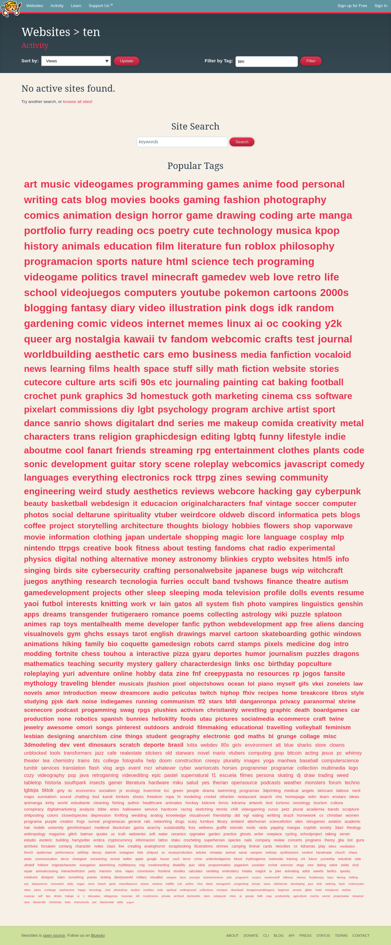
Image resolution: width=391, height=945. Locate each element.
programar (282, 768)
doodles (179, 871)
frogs (81, 821)
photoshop (120, 890)
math (228, 369)
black (209, 883)
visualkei (156, 877)
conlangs (50, 890)
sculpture (350, 809)
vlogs (300, 865)
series (191, 423)
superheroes (214, 840)
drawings (191, 634)
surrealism (47, 796)
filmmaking (212, 727)
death (302, 710)
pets (329, 515)
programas (249, 790)
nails (248, 840)
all (199, 604)
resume (351, 592)
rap (55, 624)
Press (305, 935)
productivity (282, 896)
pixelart (40, 409)
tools (55, 753)
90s (148, 382)
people (193, 790)
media (253, 355)
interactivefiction (73, 871)
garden (214, 834)
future (313, 859)
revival (114, 859)
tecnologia (138, 581)
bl (271, 736)
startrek (110, 852)
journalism (285, 653)
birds (63, 570)
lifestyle (304, 436)
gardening (49, 323)
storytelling (98, 526)
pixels (273, 644)
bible (102, 809)
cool (74, 450)
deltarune (93, 515)
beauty (36, 503)
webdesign (110, 503)
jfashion (158, 683)
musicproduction (180, 852)
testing (199, 548)
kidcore (208, 802)
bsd (96, 796)
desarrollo (39, 902)
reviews (198, 491)
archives (31, 846)
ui (78, 896)
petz (286, 809)
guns (360, 840)
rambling (212, 871)
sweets (318, 871)
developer (163, 624)
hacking (275, 491)
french (28, 852)
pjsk (57, 701)
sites (299, 821)
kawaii (139, 339)
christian (334, 815)
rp (296, 673)
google (152, 859)
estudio (30, 840)
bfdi (231, 701)
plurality (232, 760)
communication (46, 859)
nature (147, 261)
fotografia (132, 760)
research (101, 581)
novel (204, 753)
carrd (226, 644)
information (69, 537)
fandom (189, 339)
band (221, 581)
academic (352, 821)
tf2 (201, 701)
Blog (279, 935)
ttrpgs (69, 548)
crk (303, 859)
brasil (175, 745)
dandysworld (123, 877)
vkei (317, 683)
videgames (111, 896)
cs (295, 846)
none (64, 719)
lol (251, 683)
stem (207, 896)
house (164, 859)
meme (134, 624)
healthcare (152, 802)
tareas (145, 883)
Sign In (381, 5)
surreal (94, 821)
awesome (60, 727)
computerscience (340, 760)
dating (321, 865)
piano (265, 683)
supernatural (194, 775)
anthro (189, 883)
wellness (206, 828)
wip (298, 570)
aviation (334, 821)
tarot (139, 634)
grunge (287, 736)
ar (240, 896)
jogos (311, 673)
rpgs (144, 710)
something (76, 877)
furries (172, 581)
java (84, 775)
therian (220, 782)
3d (131, 396)
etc (165, 382)
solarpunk (220, 896)
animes (35, 624)
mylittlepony (127, 865)
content (307, 852)
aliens (325, 624)
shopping (201, 537)
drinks (57, 896)
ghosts (245, 834)
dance (37, 423)
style (357, 693)
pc (339, 753)
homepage (295, 796)
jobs (229, 877)
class (111, 846)
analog (156, 815)
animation (87, 215)
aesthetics (155, 491)
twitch (208, 693)
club (107, 890)
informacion (145, 840)
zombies (148, 890)
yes (205, 782)
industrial (344, 859)
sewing (261, 477)
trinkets (122, 796)
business (214, 354)
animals (81, 246)
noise (89, 701)
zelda (345, 865)
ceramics (178, 834)
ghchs (94, 634)
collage (310, 736)
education (128, 246)
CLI (266, 935)
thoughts (183, 526)
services (50, 768)
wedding (139, 815)
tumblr (31, 768)
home (289, 693)
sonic (36, 464)
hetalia (247, 871)
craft (319, 719)
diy (127, 409)
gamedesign (171, 644)
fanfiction (290, 355)
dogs (262, 307)
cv (321, 815)
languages (46, 477)
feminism (338, 727)
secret (326, 896)
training (292, 859)
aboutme (43, 450)
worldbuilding (57, 354)
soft (152, 834)
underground (188, 890)
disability (179, 865)
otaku (175, 840)
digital (66, 559)
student (156, 736)
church (340, 852)
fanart (99, 450)
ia (270, 871)
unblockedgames (218, 859)
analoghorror (154, 846)
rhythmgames (255, 859)
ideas (354, 796)
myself (286, 683)
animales (174, 802)
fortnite (66, 653)
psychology (183, 409)
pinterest (128, 727)
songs (104, 727)
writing (41, 199)
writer (259, 834)
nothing (94, 559)
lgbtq (245, 436)
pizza (181, 653)
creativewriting (158, 865)
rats (147, 821)
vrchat (272, 865)
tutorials (236, 828)
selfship (83, 852)
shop (302, 526)
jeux (310, 883)
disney (96, 852)
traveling (74, 683)
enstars (339, 796)
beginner (283, 890)
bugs (279, 570)
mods (250, 828)
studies (135, 890)
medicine (301, 644)
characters (47, 436)
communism (178, 701)
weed (343, 775)
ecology (133, 790)
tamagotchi (223, 883)
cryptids (310, 828)
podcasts (270, 782)
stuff (182, 369)
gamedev (224, 277)
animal (231, 852)
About (232, 935)
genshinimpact (79, 828)
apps (31, 614)
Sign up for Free (352, 5)
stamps (249, 644)
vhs (279, 796)
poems (193, 614)
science (210, 261)
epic (156, 775)
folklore (43, 865)
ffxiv (249, 693)
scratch (129, 745)
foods (188, 719)
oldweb (232, 515)
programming (170, 184)
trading (326, 775)
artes (114, 809)
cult (179, 883)
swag (127, 710)
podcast (67, 710)
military (141, 877)
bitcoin (294, 753)
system (217, 604)
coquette (134, 644)
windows (347, 634)
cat (268, 382)
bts (96, 760)
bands (333, 809)
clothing (107, 537)
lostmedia (276, 859)
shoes (138, 796)
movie (34, 537)
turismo (282, 802)
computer (339, 503)
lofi (138, 896)
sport (323, 409)
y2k (333, 323)
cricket (210, 796)
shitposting (34, 815)
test (305, 339)
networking (163, 821)
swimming (227, 790)
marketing (236, 396)
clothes (294, 450)
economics (86, 790)
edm (312, 796)
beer (68, 902)
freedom (155, 796)
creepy (212, 760)
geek (112, 883)
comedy (347, 464)
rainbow (157, 883)
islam (61, 877)
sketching (204, 809)
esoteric (46, 840)
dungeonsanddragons (261, 890)
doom (165, 760)
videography (51, 775)
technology (244, 230)
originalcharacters (213, 503)
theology (354, 828)
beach (102, 883)
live (121, 846)
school (40, 292)
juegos (36, 581)
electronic (216, 736)
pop (72, 775)
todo (160, 890)
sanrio (67, 423)
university (56, 828)
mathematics (44, 664)
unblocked (35, 753)
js (120, 790)
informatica (298, 515)
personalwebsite (203, 570)
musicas (29, 896)
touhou (115, 653)
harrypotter (81, 840)
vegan (81, 883)
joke (278, 871)
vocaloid (332, 355)
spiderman (44, 852)
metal (352, 423)
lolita (192, 745)
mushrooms (150, 896)
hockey (192, 802)
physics (38, 559)
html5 (322, 559)
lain (165, 604)
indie (335, 436)
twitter (127, 859)
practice (230, 834)
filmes (246, 775)
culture (80, 382)
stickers (153, 753)
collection (307, 768)
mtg (142, 865)
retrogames (315, 821)
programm (241, 877)
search (266, 796)
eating (258, 815)
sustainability (174, 828)
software (333, 396)
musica (294, 230)
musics (256, 877)
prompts (194, 877)
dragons (346, 653)
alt (278, 745)
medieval (101, 828)
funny (271, 436)
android (183, 727)
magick (260, 871)
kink (319, 883)
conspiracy (34, 809)
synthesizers (289, 852)
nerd (356, 790)
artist (298, 409)
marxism (105, 871)
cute (203, 230)
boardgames (330, 710)
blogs (350, 515)
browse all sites (77, 101)
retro (309, 277)
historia (53, 782)
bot (350, 840)
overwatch (57, 883)
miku (178, 782)
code (353, 450)
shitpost (152, 852)
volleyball (309, 727)
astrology (256, 614)
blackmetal (107, 902)
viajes (129, 871)
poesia (92, 877)
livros (223, 802)
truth (122, 834)
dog (324, 644)
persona (265, 775)
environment (258, 745)
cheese (301, 877)
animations (41, 644)
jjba (341, 840)
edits (120, 902)
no (250, 673)
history (41, 246)
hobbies (246, 526)
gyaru (201, 653)
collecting (222, 614)
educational (247, 727)
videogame (51, 277)
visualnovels (44, 634)
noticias (271, 852)
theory (329, 840)
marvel (220, 634)
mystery (139, 664)
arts (107, 382)
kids (140, 852)
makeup (241, 423)
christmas (55, 902)
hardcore (169, 809)
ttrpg (206, 477)
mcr (148, 768)
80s (225, 745)
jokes (37, 890)
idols (201, 865)
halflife (170, 883)
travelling (279, 727)
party (92, 871)
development (79, 464)
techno (352, 782)
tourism (320, 802)
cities (232, 896)
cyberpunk (338, 491)
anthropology (34, 834)
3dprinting (272, 790)
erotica (98, 840)
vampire (256, 852)
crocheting (192, 840)
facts (183, 877)
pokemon (247, 292)
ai (258, 323)
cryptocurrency (120, 840)
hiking (72, 644)
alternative (129, 559)
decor (65, 859)
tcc (166, 790)
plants (326, 450)
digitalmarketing (61, 809)
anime (258, 184)
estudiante (80, 802)
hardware (158, 782)
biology (215, 526)
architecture (142, 526)
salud (192, 782)
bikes (332, 846)
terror (187, 859)
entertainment (244, 450)
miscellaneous (128, 883)
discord (261, 515)
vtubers (237, 753)
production (39, 719)
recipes (268, 693)
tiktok (47, 790)
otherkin (227, 796)
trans (84, 436)
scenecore (38, 710)
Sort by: (30, 60)
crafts (279, 339)
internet (166, 323)
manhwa (286, 760)
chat (256, 548)
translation (74, 768)
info (342, 559)
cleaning (101, 802)
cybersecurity (116, 570)
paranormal (319, 701)
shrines (222, 846)
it (135, 503)
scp (26, 883)
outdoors (156, 727)
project (61, 526)
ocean (236, 683)
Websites (34, 5)
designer (47, 877)
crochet (40, 396)
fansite (334, 673)
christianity (222, 710)
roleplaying (41, 673)
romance (165, 614)
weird (91, 491)
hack (342, 883)
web (260, 277)
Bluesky (98, 935)
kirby (50, 802)
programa (33, 821)
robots (204, 644)
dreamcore (135, 693)
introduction (80, 693)
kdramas (308, 846)
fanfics (331, 871)
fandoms (230, 548)
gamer (115, 782)
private (166, 896)
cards (267, 846)
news (35, 369)
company (262, 840)
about (173, 548)
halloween (131, 809)
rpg (203, 450)
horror (167, 215)
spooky (345, 871)
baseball (309, 760)
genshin (350, 604)
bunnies (137, 719)
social (62, 515)
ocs (146, 230)
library (222, 821)
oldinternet (280, 883)
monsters (315, 782)
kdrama (238, 802)
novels (33, 693)
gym (73, 634)
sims (118, 871)
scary (192, 821)
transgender (89, 614)
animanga (33, 802)
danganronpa (258, 701)
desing (341, 877)
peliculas (184, 693)
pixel (179, 683)
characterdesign (206, 664)
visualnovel (199, 815)
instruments (81, 902)
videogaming (253, 809)
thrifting (121, 815)
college (111, 760)
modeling (192, 796)
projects (107, 592)
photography (294, 199)
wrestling (254, 710)
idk (285, 307)
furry (81, 230)
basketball (69, 503)
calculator (195, 871)
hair (27, 828)
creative (97, 548)
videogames (103, 184)
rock (182, 477)
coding (276, 215)
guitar (123, 464)
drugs (179, 821)
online (123, 673)
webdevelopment (255, 624)
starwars (184, 753)
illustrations (203, 846)
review (279, 840)
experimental (312, 548)
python (214, 624)
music (56, 184)
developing (298, 883)
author (133, 802)
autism (336, 581)
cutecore (43, 382)
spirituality (132, 515)
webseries (137, 834)
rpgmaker (197, 834)
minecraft (175, 277)
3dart (339, 828)
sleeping (184, 592)
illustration (195, 307)
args (120, 768)
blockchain (121, 828)
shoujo (256, 883)
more (91, 883)
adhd (306, 871)
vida (358, 859)
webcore (236, 491)
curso (273, 809)
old (169, 753)
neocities (283, 846)
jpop (279, 753)
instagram (126, 852)
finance (280, 581)
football (327, 382)
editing (215, 436)
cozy (29, 775)
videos (127, 323)
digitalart (135, 423)
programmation (219, 865)
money (163, 559)
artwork (255, 802)
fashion (241, 199)
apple (139, 859)
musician (126, 896)
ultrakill (29, 865)
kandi (107, 796)
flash (94, 768)
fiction (255, 369)
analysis (86, 809)
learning (67, 369)
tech (243, 261)
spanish (111, 719)
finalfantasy (316, 877)
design (131, 215)
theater (31, 760)
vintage (279, 503)
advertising (107, 865)
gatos (183, 604)
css (304, 396)
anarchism (92, 736)
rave (26, 902)
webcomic (236, 339)
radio (277, 548)
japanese (251, 570)
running (146, 701)
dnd (166, 423)
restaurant (247, 796)
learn (324, 796)
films (99, 369)
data (166, 673)
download (237, 890)
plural (298, 809)
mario (219, 753)
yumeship (327, 859)
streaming (171, 450)
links (242, 664)
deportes (228, 653)
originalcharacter (64, 865)
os (163, 852)
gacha (139, 828)
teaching (81, 664)
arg (64, 339)
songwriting (241, 883)
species (234, 840)
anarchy (153, 828)
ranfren (346, 890)
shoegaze (79, 859)
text (269, 802)
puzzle (301, 614)
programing (286, 261)
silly (205, 369)
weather (293, 782)
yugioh (130, 902)
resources (273, 673)
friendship (222, 815)
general (134, 821)
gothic (320, 634)
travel (134, 277)
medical (291, 790)
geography (185, 736)
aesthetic (117, 354)
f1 (214, 775)
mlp (337, 537)
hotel (319, 890)
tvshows (248, 581)
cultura (337, 802)
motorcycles (356, 883)
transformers (78, 753)
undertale (164, 537)
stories (324, 369)
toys (70, 624)
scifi (128, 382)
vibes (27, 890)
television (243, 592)
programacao (114, 821)
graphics (104, 396)
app (291, 624)
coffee (35, 526)
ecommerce (294, 719)
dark (72, 701)
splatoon (328, 614)
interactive (153, 653)
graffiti (222, 828)
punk (71, 396)
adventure (94, 673)
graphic (280, 710)
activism (192, 710)
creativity (317, 423)
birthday (281, 664)
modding (38, 653)
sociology (301, 802)
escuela (227, 775)
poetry (173, 230)
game (199, 215)
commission (146, 871)
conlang (65, 846)
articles (201, 852)
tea (46, 760)
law (358, 683)
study (118, 491)
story (150, 464)
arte (306, 215)
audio (160, 693)
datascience (39, 883)
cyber (185, 768)
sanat (243, 852)
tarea (267, 883)
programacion (58, 261)
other (134, 592)
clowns (337, 745)
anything (66, 581)
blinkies (234, 559)
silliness (288, 877)
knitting (114, 603)
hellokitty (164, 719)
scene (177, 464)
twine (336, 719)
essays (118, 634)
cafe (112, 753)
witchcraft (325, 570)
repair (28, 871)
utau (206, 719)
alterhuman (256, 821)
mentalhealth (101, 624)
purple (51, 821)
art (30, 184)
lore (254, 537)
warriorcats (207, 768)
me (214, 423)
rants (263, 828)
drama (208, 790)
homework (306, 815)
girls (237, 745)
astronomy (198, 559)
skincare (325, 790)
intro (341, 644)
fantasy (89, 307)
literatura (135, 782)
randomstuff (272, 877)
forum (335, 782)
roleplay (211, 464)
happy (82, 890)
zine (182, 673)
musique (222, 890)
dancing (351, 624)
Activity (57, 5)
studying (36, 701)
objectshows (206, 683)
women (352, 815)
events (322, 592)
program (229, 409)
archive (267, 409)
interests (81, 603)
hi (179, 796)
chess (90, 653)
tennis (221, 809)
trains (84, 760)
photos (36, 515)
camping (239, 846)
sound (65, 796)
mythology (40, 683)
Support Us (101, 5)
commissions (89, 409)
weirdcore (198, 515)
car (355, 710)
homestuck (164, 396)
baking (293, 382)
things (134, 736)
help (151, 760)
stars (215, 701)
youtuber (258, 865)
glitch (72, 834)
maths (256, 736)
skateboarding (284, 634)
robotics (86, 719)
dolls (298, 592)
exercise (286, 865)
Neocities (29, 935)
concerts (295, 840)
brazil (288, 815)
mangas (293, 828)
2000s (334, 292)
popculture (315, 664)
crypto (262, 559)
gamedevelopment (56, 592)
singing (37, 570)
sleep (156, 592)
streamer (358, 896)
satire (333, 865)
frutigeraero (129, 614)
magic (232, 537)
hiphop (229, 693)
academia (315, 809)
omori (84, 727)
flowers (277, 526)
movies (128, 199)
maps (29, 796)
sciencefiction (280, 821)
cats (71, 199)
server (345, 834)
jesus (327, 753)
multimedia (333, 768)
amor (53, 693)
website (289, 369)
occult (198, 581)
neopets (171, 877)
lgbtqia (31, 790)
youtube (200, 292)
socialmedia (257, 719)
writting (273, 815)
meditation (347, 846)
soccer (307, 503)
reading (114, 230)
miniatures (331, 890)
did (237, 815)
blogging (45, 307)
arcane (297, 890)
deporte (154, 745)
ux (113, 834)
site (81, 570)
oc (272, 323)
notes (98, 846)
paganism (241, 865)
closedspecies (74, 815)
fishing (118, 802)
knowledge (176, 815)
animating (292, 871)
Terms (341, 935)
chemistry (63, 760)
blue (289, 745)
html (177, 261)
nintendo (39, 548)
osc (259, 664)
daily (70, 883)
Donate (250, 935)
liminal (254, 846)
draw (309, 775)
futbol (52, 603)
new (310, 865)
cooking (301, 323)
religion (115, 436)
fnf (196, 673)
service (151, 809)
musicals (131, 683)
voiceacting (98, 859)
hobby (146, 673)
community (304, 477)
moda (213, 592)
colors (52, 815)
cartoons (295, 292)
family (94, 644)
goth (201, 396)
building (62, 840)
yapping (277, 828)
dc (70, 790)
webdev (208, 745)
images (252, 760)
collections (206, 890)
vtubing (105, 877)
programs (313, 840)
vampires (283, 604)
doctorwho (193, 896)
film (165, 246)
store (320, 745)
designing (61, 736)
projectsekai (341, 896)
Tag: (219, 60)
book (123, 548)
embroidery (230, 871)
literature (199, 246)
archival (179, 896)
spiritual (171, 890)
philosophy (307, 246)
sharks (304, 745)
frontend (164, 871)
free (307, 624)
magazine (57, 834)
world (63, 802)
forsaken (48, 846)
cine (116, 736)
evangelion (87, 865)
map (269, 896)
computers (150, 292)
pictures (226, 719)
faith (260, 896)
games (223, 184)
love (283, 277)
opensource (245, 782)
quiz (192, 865)
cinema (277, 396)
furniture (207, 821)
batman (86, 834)
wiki (281, 614)
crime (198, 859)
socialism (107, 790)
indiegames (116, 701)
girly (60, 790)
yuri (69, 673)
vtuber (166, 515)
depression (101, 815)
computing (259, 753)
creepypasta (223, 673)
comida (278, 423)
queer (38, 339)
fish (238, 604)
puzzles (318, 653)
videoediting (135, 775)
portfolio (45, 230)
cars (153, 354)
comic (92, 323)
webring (330, 883)
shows (98, 423)
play (321, 846)
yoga (268, 760)
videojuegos (90, 292)
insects (97, 782)
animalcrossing (47, 871)
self (40, 896)
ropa (170, 796)
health (126, 369)
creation (66, 821)
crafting (156, 570)
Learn (76, 5)
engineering (49, 491)
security (111, 664)
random (315, 307)
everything (95, 477)
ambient (237, 821)
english (162, 634)
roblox (260, 246)
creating (134, 846)
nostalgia (97, 339)
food (287, 184)
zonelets (338, 683)
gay (304, 491)
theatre (308, 581)
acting (311, 753)
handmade (324, 852)
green (178, 790)
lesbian (34, 736)
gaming (201, 199)
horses (229, 768)
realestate (131, 753)
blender (103, 683)
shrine (347, 701)
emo (178, 354)
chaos (353, 852)
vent (79, 745)
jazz (99, 753)
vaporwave (333, 526)
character (83, 846)
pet (95, 902)
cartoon (246, 634)
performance (64, 852)
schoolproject (311, 834)
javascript (305, 464)
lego (353, 768)
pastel (170, 775)
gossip (249, 896)
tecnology (95, 890)
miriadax (216, 852)
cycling (291, 834)
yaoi (31, 603)
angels (308, 790)
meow (108, 693)
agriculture (300, 896)
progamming (99, 710)
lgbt (145, 409)
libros (339, 693)
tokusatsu (94, 896)
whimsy (353, 753)
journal (335, 339)
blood (238, 859)
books (164, 199)
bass (330, 877)
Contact (361, 935)
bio (112, 644)
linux (239, 323)
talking (330, 834)
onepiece (274, 834)
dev (65, 745)
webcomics (256, 464)
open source (54, 935)
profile (275, 592)
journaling (197, 382)
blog (96, 199)
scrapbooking (180, 846)
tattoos (342, 790)
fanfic (191, 624)
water (163, 834)
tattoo (162, 840)
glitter (308, 890)
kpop (327, 230)
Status (323, 935)
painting (240, 382)
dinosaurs (102, 745)
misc (329, 736)
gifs (303, 683)
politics (99, 277)
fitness (148, 548)
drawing (236, 215)
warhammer (67, 890)
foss (191, 828)
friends (131, 450)
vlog (107, 768)
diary (123, 307)
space (156, 369)
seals (27, 859)
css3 (176, 859)
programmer (254, 768)
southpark (75, 782)
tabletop (33, 782)
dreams (54, 614)
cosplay (314, 537)
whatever (166, 768)
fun (233, 246)
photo (256, 604)
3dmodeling (40, 745)
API (291, 935)
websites (293, 559)
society (325, 828)
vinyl (355, 865)
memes (205, 323)
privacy (290, 701)
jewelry (33, 727)
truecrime (151, 790)
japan (135, 537)
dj (299, 775)
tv (162, 339)
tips (48, 896)
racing (186, 809)
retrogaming (105, 775)
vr (153, 604)
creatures (31, 877)
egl (246, 815)
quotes (101, 834)
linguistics (317, 604)
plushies (165, 710)
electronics (146, 477)
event (134, 768)
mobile (39, 828)
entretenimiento (213, 877)
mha (200, 883)
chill (234, 809)
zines (231, 477)
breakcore (314, 693)
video (152, 307)
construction (188, 760)
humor (255, 653)
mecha (314, 896)
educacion (159, 503)
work (138, 604)
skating (285, 775)
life (331, 277)
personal (323, 184)
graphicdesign (166, 436)
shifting (353, 877)
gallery (166, 664)
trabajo (69, 896)
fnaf (255, 503)
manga (335, 215)
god (239, 736)
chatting (82, 796)
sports (112, 261)
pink (235, 307)
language (280, 537)
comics (41, 215)
